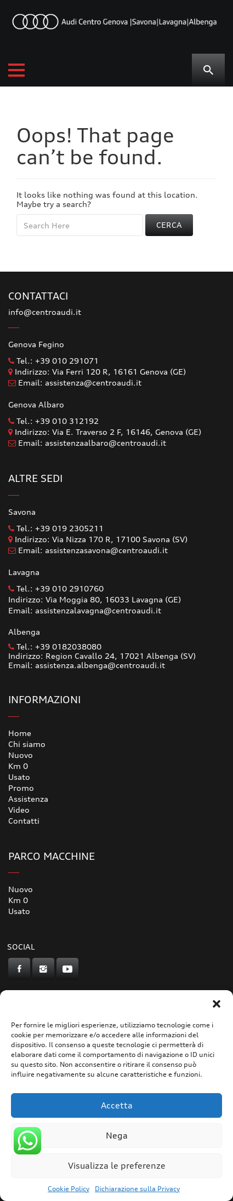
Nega (117, 1135)
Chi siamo (27, 744)
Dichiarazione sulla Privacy (137, 1189)
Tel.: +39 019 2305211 (56, 528)
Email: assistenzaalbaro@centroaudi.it (92, 442)
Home (19, 733)
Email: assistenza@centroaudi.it (79, 382)
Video (19, 809)
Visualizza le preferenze (117, 1165)
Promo (21, 787)
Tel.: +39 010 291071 (53, 360)
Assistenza (28, 798)
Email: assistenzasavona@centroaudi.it (93, 550)
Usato (19, 776)
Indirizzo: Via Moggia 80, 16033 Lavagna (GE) (94, 599)
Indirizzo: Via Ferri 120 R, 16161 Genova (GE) (97, 371)
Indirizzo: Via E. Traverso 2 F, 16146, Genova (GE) (104, 431)
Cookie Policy (68, 1189)
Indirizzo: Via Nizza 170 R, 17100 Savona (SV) (97, 539)
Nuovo (20, 755)
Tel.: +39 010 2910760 (56, 588)
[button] (216, 1003)
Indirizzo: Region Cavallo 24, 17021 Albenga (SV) (102, 655)
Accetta (117, 1105)
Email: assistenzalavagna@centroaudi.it (84, 610)
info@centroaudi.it (44, 312)
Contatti (23, 820)
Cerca (169, 224)
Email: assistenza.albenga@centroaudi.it (86, 665)
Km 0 (18, 766)
